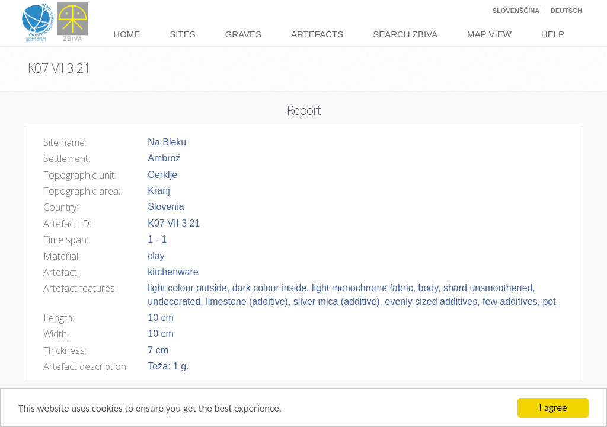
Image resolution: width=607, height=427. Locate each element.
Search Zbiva (405, 34)
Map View (489, 34)
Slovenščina (516, 10)
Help (552, 34)
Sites (182, 34)
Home (126, 34)
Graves (243, 34)
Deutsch (566, 10)
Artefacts (317, 34)
